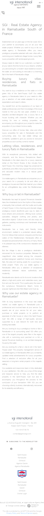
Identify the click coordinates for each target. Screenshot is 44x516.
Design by (32, 505)
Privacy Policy (11, 513)
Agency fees (39, 503)
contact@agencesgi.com (22, 434)
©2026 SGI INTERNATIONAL (11, 503)
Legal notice (28, 503)
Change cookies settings (16, 506)
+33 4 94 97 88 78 (22, 430)
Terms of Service (27, 513)
